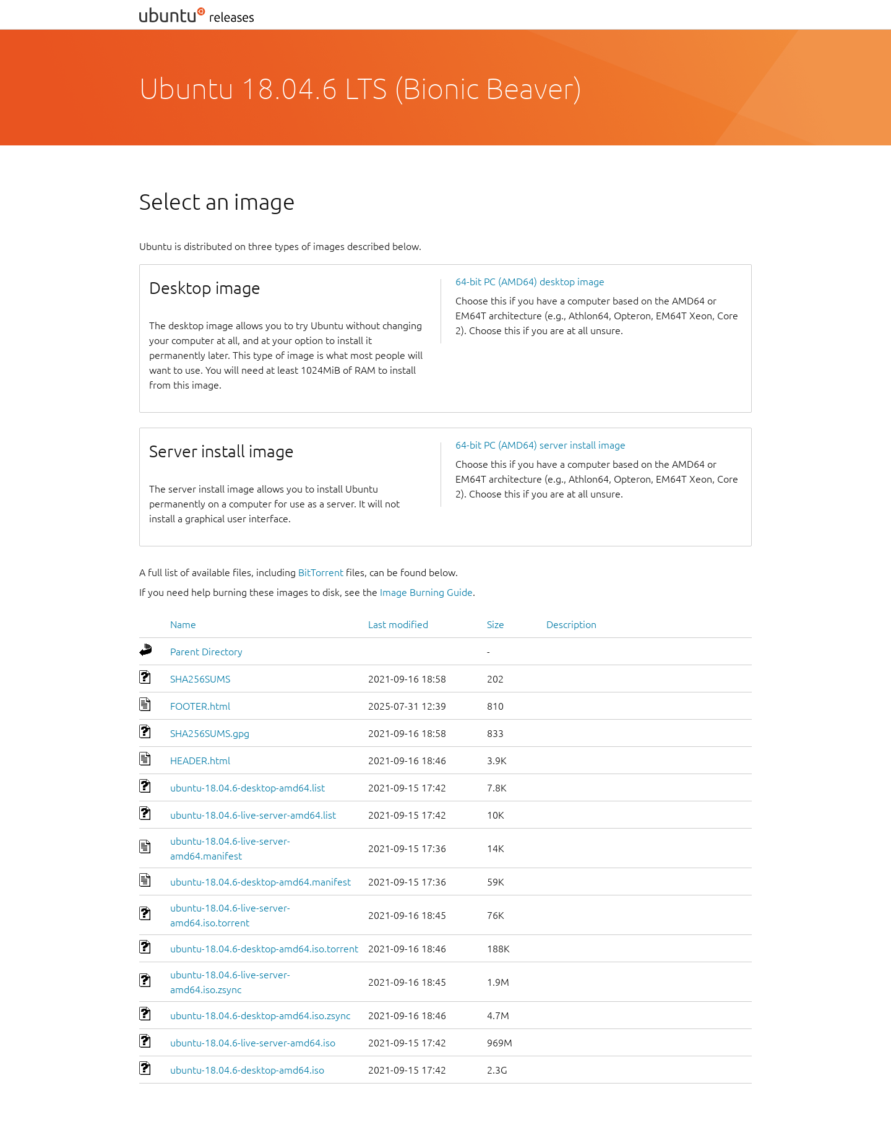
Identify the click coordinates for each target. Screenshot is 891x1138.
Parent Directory (206, 651)
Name (183, 624)
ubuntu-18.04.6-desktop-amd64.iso (247, 1069)
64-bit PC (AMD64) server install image (540, 444)
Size (495, 624)
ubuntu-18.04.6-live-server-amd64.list (253, 815)
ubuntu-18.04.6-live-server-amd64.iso (252, 1042)
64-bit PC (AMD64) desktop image (530, 281)
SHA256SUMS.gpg (209, 733)
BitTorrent (320, 572)
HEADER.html (200, 760)
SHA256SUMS (200, 678)
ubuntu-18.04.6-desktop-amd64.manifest (260, 881)
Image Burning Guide (426, 592)
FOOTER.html (200, 706)
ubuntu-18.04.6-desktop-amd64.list (247, 787)
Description (571, 624)
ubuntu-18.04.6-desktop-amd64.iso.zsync (260, 1015)
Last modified (398, 624)
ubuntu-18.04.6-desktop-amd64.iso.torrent (264, 948)
